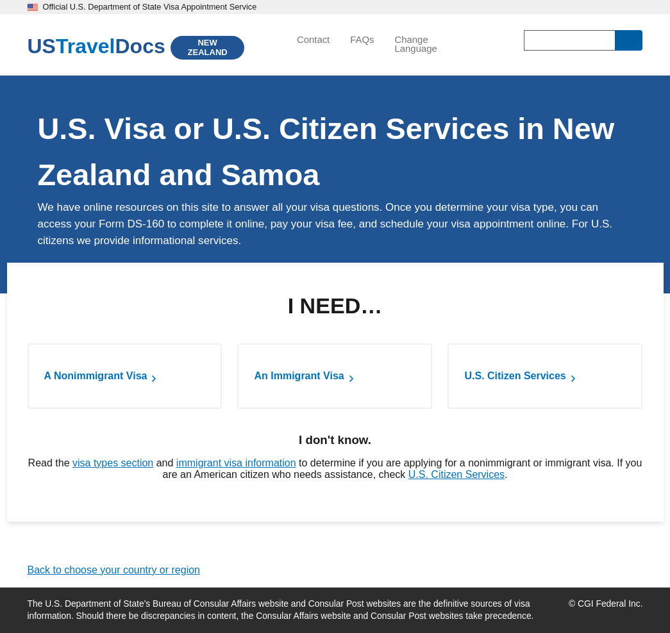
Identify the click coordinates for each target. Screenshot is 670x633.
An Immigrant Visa (299, 375)
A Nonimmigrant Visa (95, 375)
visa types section (112, 462)
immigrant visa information (236, 462)
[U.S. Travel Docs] (96, 46)
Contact (313, 40)
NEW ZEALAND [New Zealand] (208, 47)
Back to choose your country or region (114, 569)
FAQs (362, 40)
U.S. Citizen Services (514, 375)
